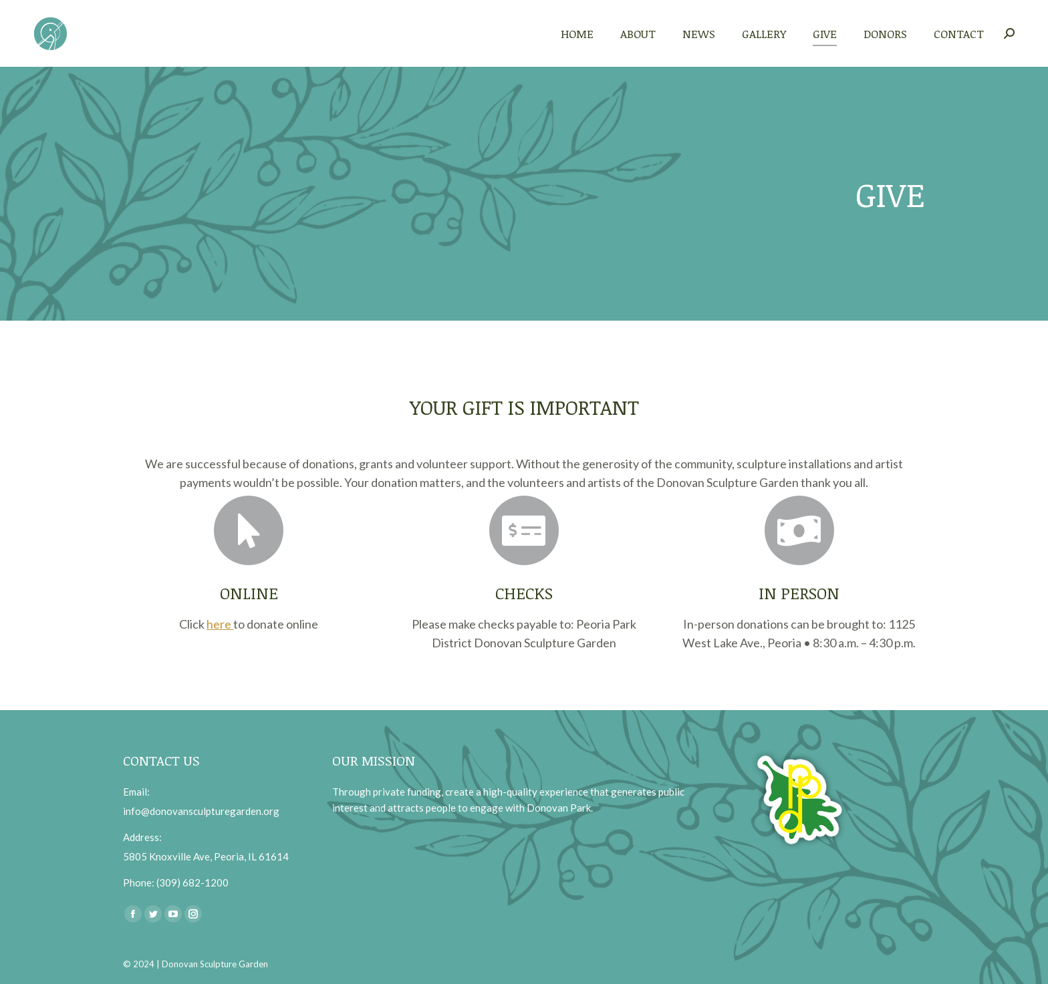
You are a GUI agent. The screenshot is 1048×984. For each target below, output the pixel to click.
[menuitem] (577, 33)
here (220, 624)
